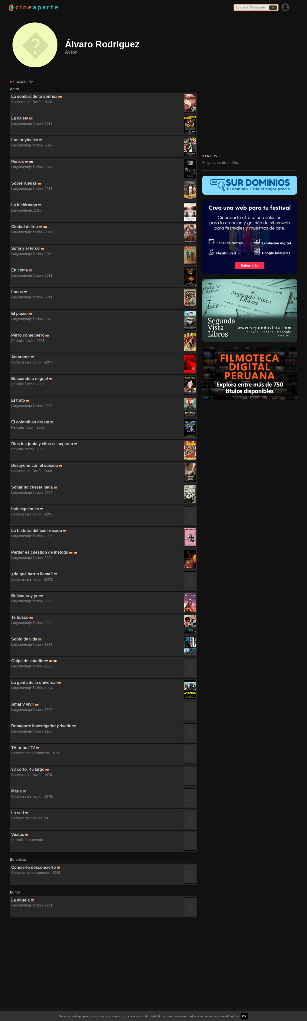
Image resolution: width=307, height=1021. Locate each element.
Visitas (17, 834)
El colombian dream (30, 422)
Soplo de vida (24, 639)
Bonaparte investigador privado (41, 726)
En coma (19, 270)
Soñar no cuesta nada (32, 487)
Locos (17, 292)
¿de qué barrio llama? (32, 574)
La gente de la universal (33, 682)
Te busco (19, 617)
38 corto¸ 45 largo (27, 769)
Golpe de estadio (27, 661)
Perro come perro (27, 335)
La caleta (19, 118)
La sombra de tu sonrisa (34, 96)
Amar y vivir (22, 704)
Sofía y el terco (25, 248)
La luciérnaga (24, 205)
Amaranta (20, 357)
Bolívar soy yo (24, 596)
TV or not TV (23, 748)
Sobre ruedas (24, 183)
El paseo (19, 313)
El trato (18, 400)
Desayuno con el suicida (34, 465)
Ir (273, 7)
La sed (17, 813)
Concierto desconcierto (33, 867)
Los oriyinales (24, 140)
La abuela (20, 900)
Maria (16, 791)
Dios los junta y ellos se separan (42, 444)
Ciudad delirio (24, 227)
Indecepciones (25, 509)
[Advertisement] (103, 963)
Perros (17, 161)
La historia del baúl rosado (36, 530)
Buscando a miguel (29, 379)
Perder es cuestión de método (39, 552)
